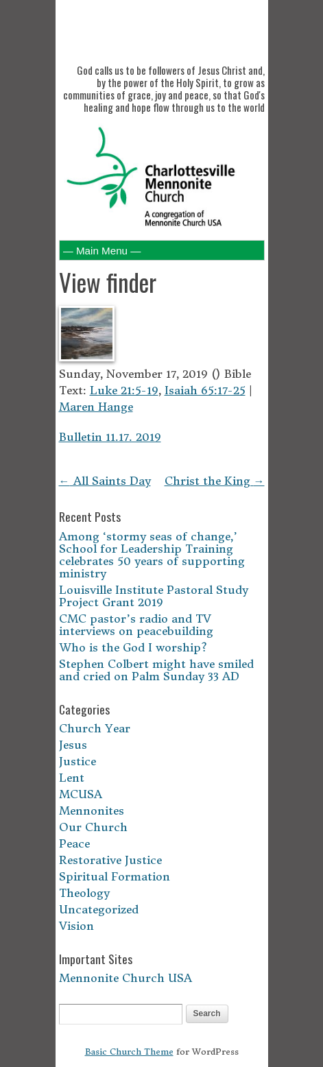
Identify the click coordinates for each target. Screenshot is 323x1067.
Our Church (93, 827)
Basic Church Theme (129, 1051)
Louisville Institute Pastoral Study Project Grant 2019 (153, 596)
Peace (74, 843)
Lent (71, 777)
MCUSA (80, 794)
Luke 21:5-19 (124, 390)
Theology (84, 893)
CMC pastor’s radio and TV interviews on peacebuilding (136, 625)
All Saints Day (105, 481)
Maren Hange (96, 406)
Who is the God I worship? (133, 647)
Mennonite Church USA (125, 978)
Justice (77, 761)
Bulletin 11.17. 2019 (110, 437)
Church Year (94, 728)
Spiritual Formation (114, 876)
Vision (76, 926)
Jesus (73, 745)
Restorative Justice (110, 860)
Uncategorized (99, 909)
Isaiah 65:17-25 (205, 390)
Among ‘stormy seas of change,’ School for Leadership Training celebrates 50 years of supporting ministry (152, 554)
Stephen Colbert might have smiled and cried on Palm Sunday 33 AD (156, 670)
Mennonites (91, 810)
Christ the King (215, 481)
